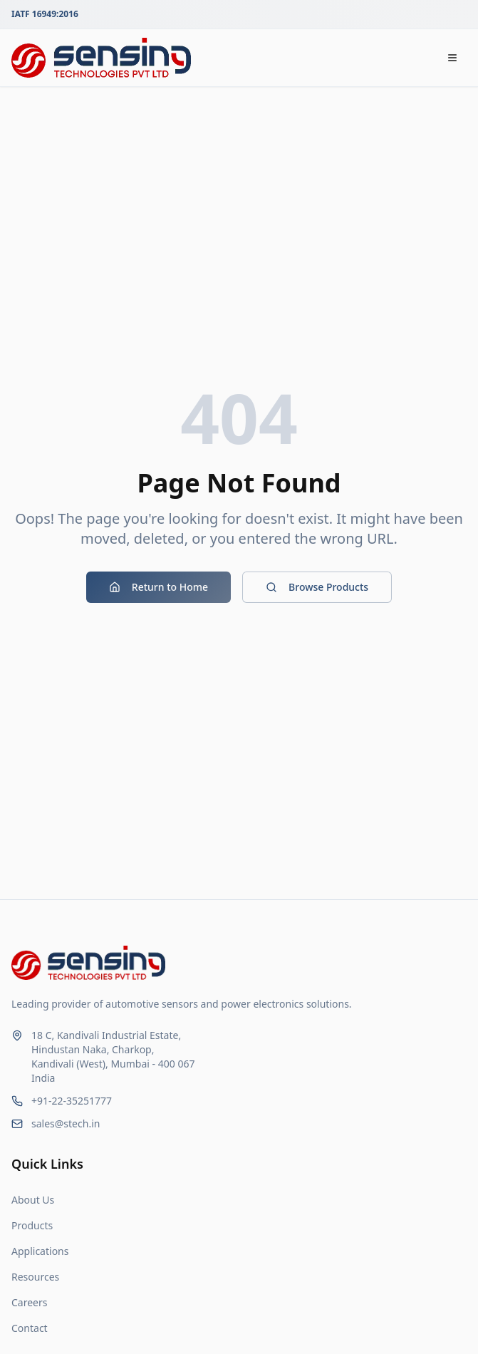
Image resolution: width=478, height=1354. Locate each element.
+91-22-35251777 (71, 1100)
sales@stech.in (65, 1123)
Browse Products (317, 587)
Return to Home (158, 587)
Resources (35, 1276)
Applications (39, 1251)
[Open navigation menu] (452, 57)
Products (32, 1225)
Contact (29, 1328)
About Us (32, 1199)
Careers (29, 1302)
